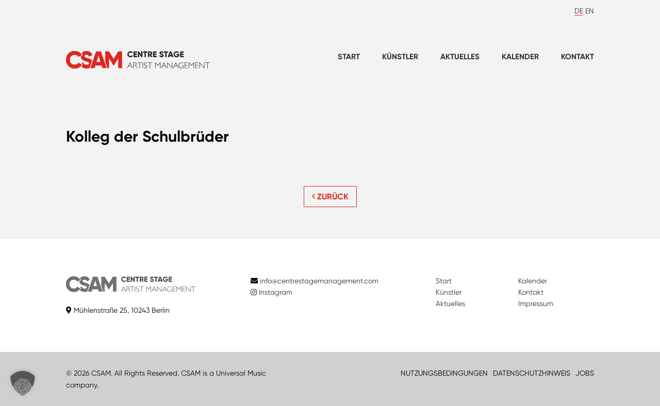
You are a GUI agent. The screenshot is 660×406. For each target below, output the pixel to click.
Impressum (535, 303)
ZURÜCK (330, 196)
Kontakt (577, 56)
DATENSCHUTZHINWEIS (531, 373)
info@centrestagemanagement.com (319, 281)
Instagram (271, 292)
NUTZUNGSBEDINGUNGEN (444, 373)
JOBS (584, 373)
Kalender (520, 56)
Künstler (400, 56)
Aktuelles (460, 56)
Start (349, 56)
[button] (22, 383)
